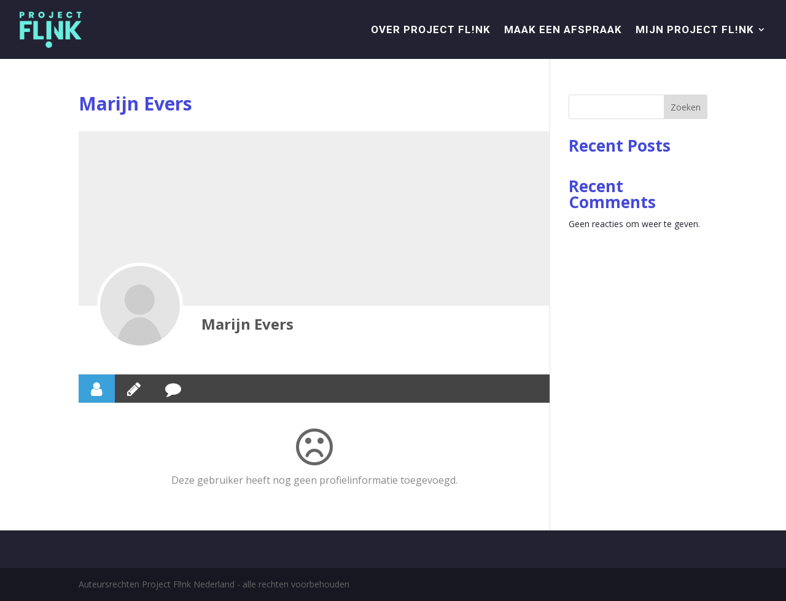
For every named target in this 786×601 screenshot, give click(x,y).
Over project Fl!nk (431, 29)
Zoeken (686, 107)
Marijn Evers (247, 324)
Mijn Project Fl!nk (695, 29)
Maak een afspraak (563, 29)
